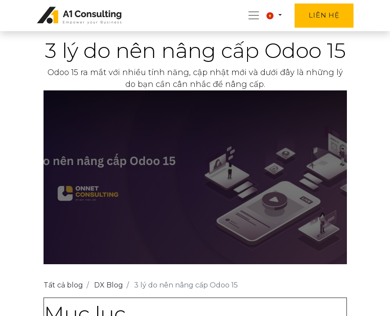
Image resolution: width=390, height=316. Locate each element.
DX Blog (108, 285)
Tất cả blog (63, 285)
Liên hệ (324, 15)
